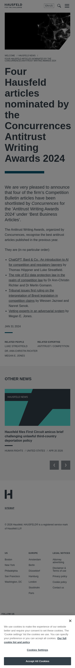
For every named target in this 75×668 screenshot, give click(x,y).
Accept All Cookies (37, 663)
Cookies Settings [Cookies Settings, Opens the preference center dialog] (37, 652)
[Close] (70, 623)
